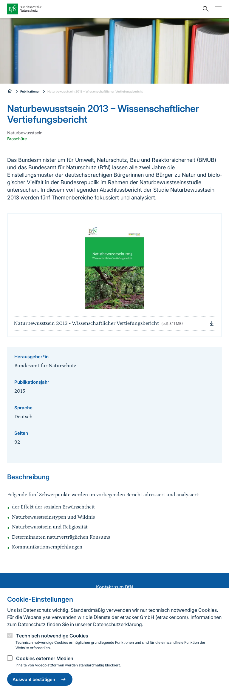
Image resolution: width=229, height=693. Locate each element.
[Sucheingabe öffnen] (204, 9)
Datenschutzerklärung (117, 624)
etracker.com (171, 617)
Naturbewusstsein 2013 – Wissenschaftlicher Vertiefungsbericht (95, 91)
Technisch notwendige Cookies (52, 636)
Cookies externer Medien (44, 658)
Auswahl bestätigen (40, 679)
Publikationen (30, 91)
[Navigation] (217, 9)
